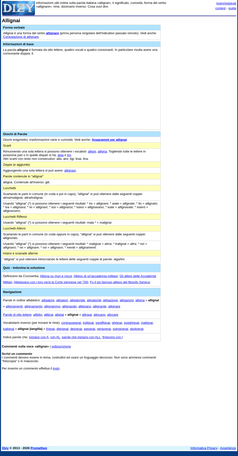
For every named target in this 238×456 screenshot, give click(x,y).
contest (220, 8)
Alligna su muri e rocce (56, 276)
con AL (55, 337)
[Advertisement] (199, 48)
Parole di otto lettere (17, 314)
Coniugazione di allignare (21, 37)
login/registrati (226, 3)
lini (69, 155)
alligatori (62, 300)
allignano (84, 306)
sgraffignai (102, 323)
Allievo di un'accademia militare (96, 276)
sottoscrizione (61, 346)
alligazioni (127, 300)
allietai (59, 314)
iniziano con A (39, 337)
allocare (112, 314)
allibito (37, 314)
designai (76, 329)
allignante (99, 306)
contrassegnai (71, 323)
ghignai (117, 323)
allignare (52, 33)
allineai (87, 314)
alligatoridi (94, 300)
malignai (147, 323)
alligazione (110, 300)
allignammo (52, 306)
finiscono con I (112, 337)
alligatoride (77, 300)
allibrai (48, 314)
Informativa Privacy (203, 448)
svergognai (120, 329)
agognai (89, 329)
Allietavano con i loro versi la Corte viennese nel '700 (51, 282)
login (56, 368)
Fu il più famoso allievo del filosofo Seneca (120, 282)
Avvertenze (228, 448)
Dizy (5, 448)
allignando (69, 306)
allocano (99, 314)
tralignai (8, 329)
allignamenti (14, 306)
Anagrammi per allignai (109, 139)
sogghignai (131, 323)
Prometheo (39, 448)
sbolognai (137, 329)
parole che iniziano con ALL (81, 337)
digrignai (62, 329)
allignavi (70, 170)
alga (61, 155)
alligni (92, 151)
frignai (50, 329)
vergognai (104, 329)
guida (232, 8)
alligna (102, 151)
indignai (88, 323)
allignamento (33, 306)
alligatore (47, 300)
